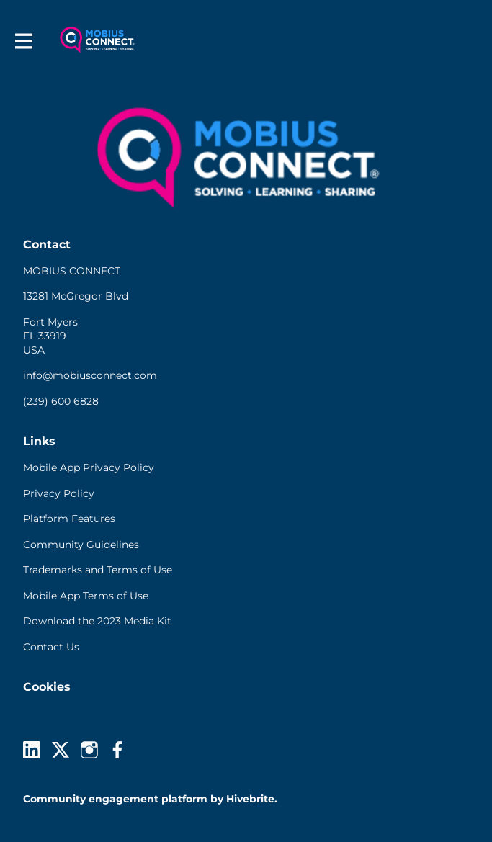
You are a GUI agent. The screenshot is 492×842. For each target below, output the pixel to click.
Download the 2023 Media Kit (97, 620)
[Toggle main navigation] (23, 40)
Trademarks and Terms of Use (97, 569)
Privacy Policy (58, 493)
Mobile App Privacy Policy (88, 467)
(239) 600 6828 (61, 401)
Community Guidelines (81, 544)
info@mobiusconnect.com (90, 375)
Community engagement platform (115, 798)
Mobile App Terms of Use (85, 595)
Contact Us (51, 646)
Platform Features (69, 518)
